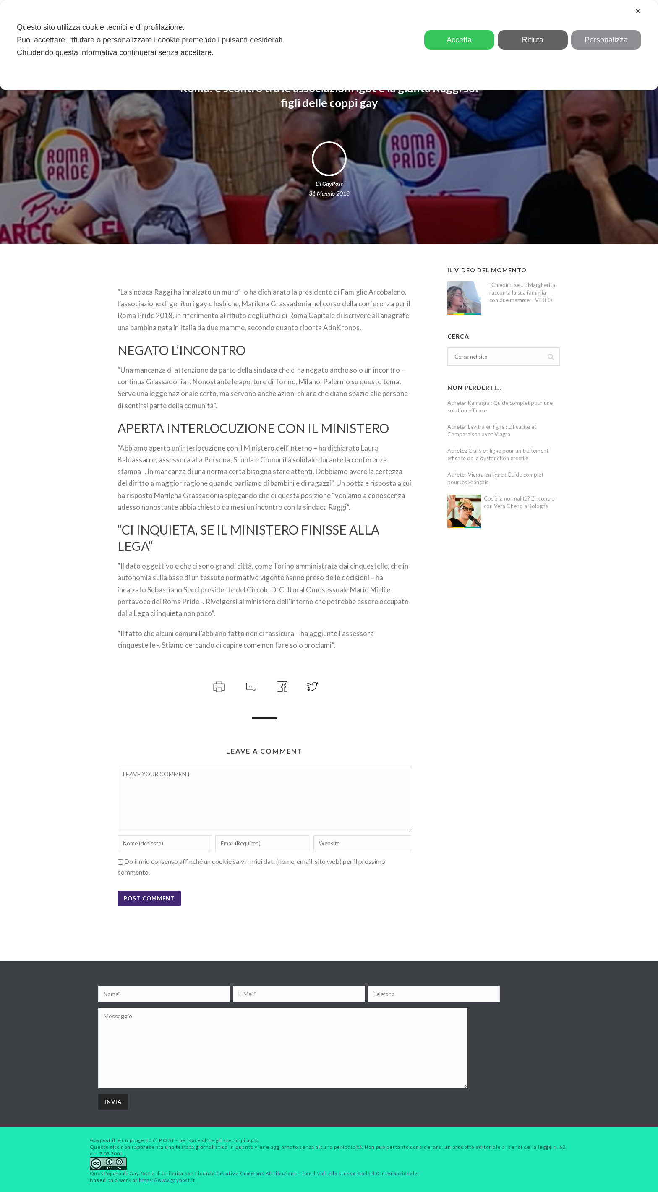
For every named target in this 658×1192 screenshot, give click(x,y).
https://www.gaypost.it (167, 1180)
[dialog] (329, 45)
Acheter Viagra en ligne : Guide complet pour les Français (495, 478)
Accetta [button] (459, 40)
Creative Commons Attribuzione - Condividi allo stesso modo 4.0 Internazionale (317, 1173)
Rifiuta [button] (532, 40)
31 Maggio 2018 (329, 193)
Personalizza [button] (606, 40)
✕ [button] (638, 11)
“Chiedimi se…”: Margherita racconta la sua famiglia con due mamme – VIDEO (522, 292)
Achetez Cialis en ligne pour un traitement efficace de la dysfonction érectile (497, 454)
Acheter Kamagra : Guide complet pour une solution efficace (500, 406)
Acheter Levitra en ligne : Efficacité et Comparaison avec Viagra (491, 430)
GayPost (332, 183)
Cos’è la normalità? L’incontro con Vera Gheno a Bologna (519, 502)
